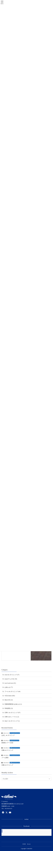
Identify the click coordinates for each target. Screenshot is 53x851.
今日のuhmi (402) (10, 695)
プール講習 (4, 757)
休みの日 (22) (9, 700)
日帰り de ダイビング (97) (12, 712)
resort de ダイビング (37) (12, 674)
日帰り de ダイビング (14, 747)
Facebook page (27, 831)
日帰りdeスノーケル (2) (12, 717)
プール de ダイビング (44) (12, 691)
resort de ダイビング (14, 740)
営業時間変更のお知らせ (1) (13, 704)
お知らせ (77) (9, 687)
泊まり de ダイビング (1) (12, 721)
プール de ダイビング (14, 733)
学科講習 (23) (9, 708)
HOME (24, 844)
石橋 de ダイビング (7, 750)
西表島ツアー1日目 (7, 743)
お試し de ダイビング (8, 735)
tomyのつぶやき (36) (11, 679)
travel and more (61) (10, 683)
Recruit (29, 844)
